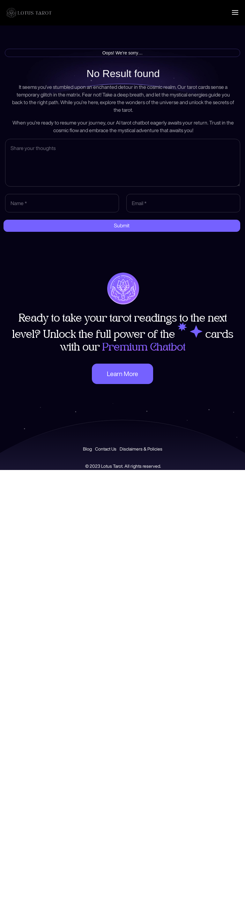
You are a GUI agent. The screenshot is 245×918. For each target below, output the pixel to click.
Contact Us (105, 449)
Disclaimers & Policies (141, 449)
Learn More (122, 373)
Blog (87, 449)
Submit (122, 225)
